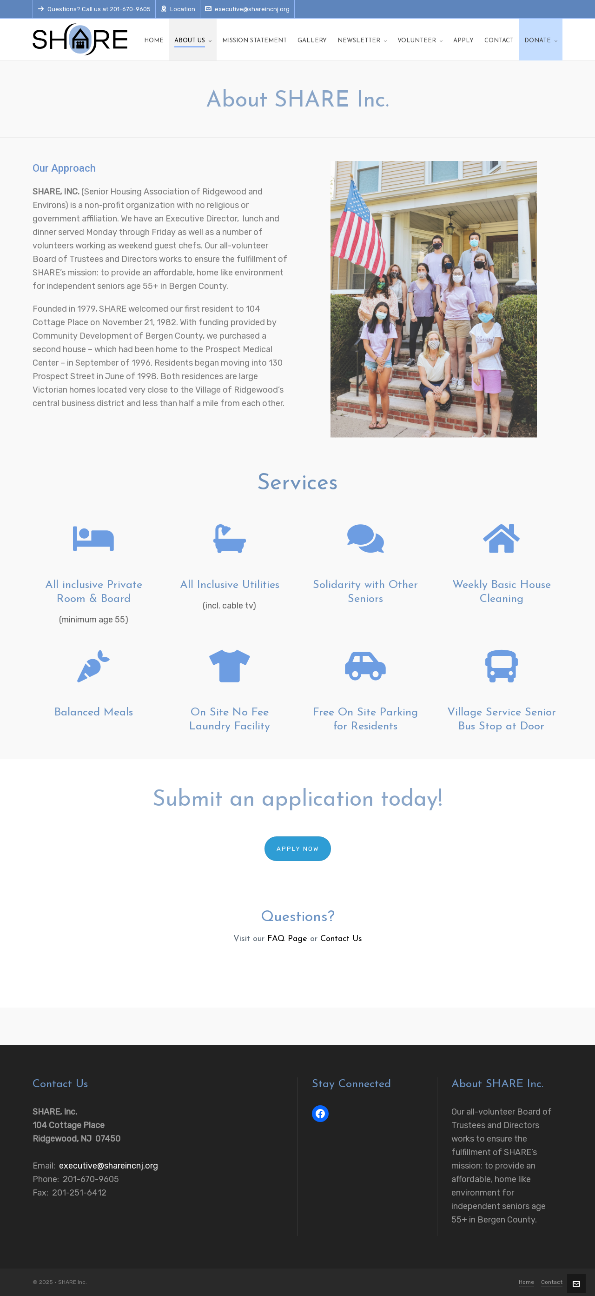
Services (297, 484)
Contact (551, 1282)
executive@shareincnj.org (247, 9)
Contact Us (341, 939)
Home (526, 1282)
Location (177, 9)
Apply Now (298, 848)
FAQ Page (287, 939)
